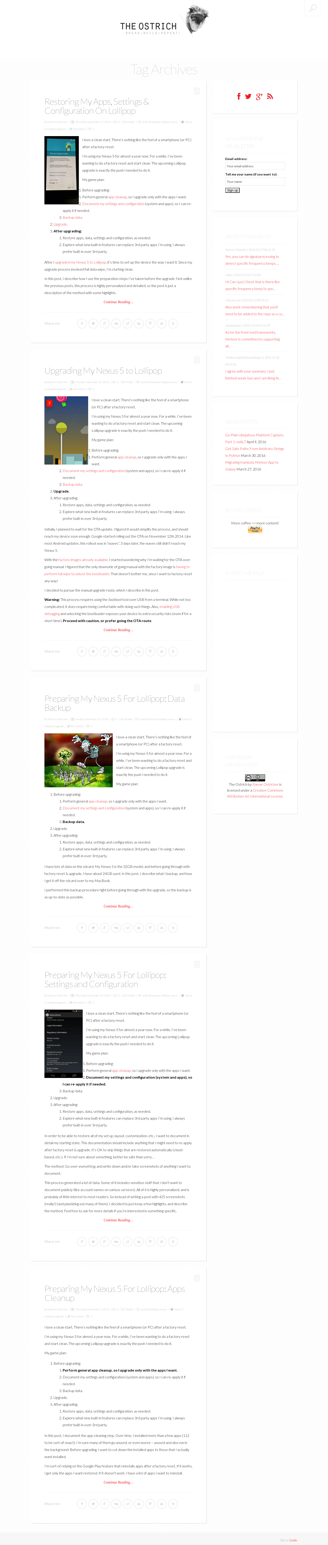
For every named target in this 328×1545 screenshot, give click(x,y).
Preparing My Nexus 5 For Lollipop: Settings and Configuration (107, 976)
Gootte (293, 1537)
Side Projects (168, 48)
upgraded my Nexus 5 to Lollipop (80, 260)
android (146, 119)
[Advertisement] (255, 649)
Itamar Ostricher (58, 119)
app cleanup (117, 194)
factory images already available (83, 557)
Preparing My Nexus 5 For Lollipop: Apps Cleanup (117, 1290)
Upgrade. (61, 222)
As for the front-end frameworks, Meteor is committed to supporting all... (252, 337)
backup (156, 119)
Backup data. (73, 215)
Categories (197, 48)
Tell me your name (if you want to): (251, 172)
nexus (173, 119)
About (142, 48)
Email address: (236, 156)
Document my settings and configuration (113, 201)
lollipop (165, 119)
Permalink (79, 126)
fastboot (155, 379)
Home (122, 48)
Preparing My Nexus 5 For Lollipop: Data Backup (117, 700)
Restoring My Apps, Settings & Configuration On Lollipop (98, 104)
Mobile (131, 119)
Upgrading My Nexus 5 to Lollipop (105, 368)
